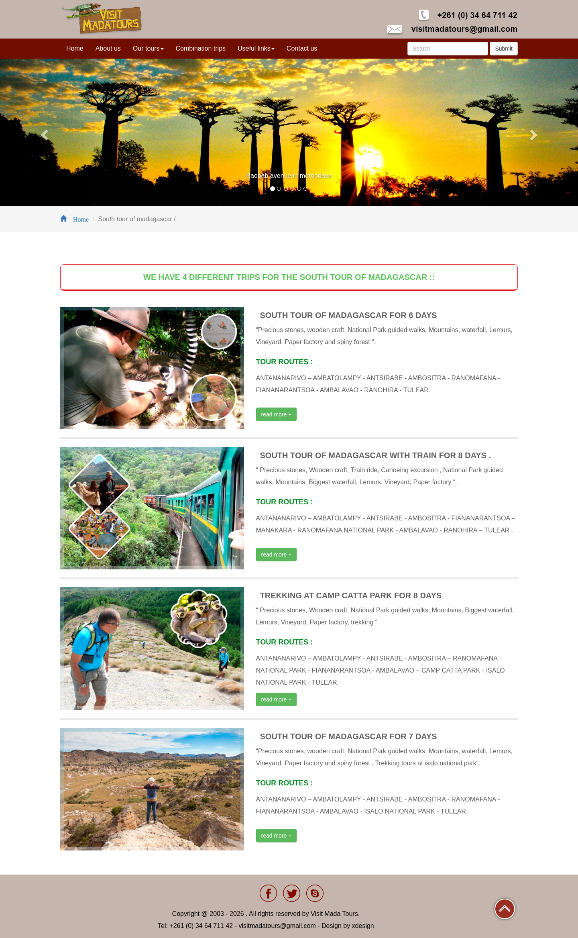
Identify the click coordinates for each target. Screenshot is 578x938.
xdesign (363, 925)
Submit (504, 48)
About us (108, 48)
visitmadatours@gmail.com (276, 925)
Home (74, 48)
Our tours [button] (148, 48)
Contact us (302, 48)
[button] (43, 132)
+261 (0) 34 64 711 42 (201, 925)
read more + (276, 414)
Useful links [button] (256, 48)
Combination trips (201, 48)
